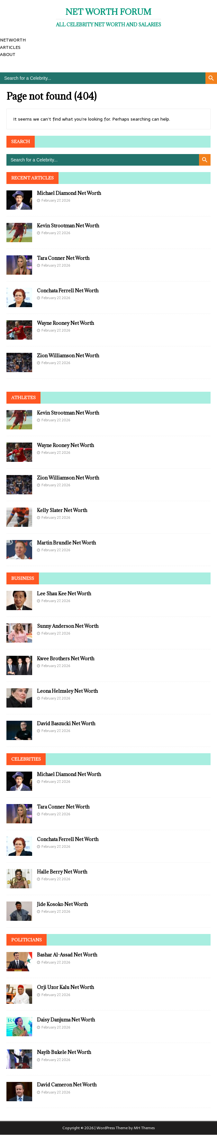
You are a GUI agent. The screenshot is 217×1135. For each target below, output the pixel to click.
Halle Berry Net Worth (62, 872)
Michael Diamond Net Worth (69, 193)
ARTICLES (10, 47)
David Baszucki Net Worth (66, 723)
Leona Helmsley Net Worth (67, 691)
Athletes (23, 397)
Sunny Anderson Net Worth (67, 626)
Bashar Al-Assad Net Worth (67, 955)
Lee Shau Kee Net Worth (64, 593)
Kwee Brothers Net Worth (65, 658)
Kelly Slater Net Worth (62, 510)
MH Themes (144, 1128)
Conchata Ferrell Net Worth (67, 291)
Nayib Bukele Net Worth (64, 1052)
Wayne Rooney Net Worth (65, 323)
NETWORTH (13, 39)
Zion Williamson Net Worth (68, 355)
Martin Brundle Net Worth (66, 543)
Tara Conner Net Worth (63, 258)
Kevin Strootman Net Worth (68, 226)
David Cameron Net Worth (66, 1085)
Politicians (26, 940)
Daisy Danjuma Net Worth (66, 1020)
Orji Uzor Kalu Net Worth (65, 987)
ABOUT (7, 54)
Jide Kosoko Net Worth (62, 904)
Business (22, 578)
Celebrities (26, 759)
